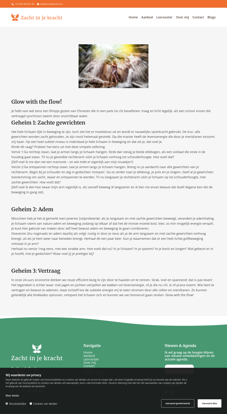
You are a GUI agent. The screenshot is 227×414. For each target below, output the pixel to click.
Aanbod (147, 17)
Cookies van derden (43, 403)
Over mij (182, 17)
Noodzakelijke (16, 403)
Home (133, 17)
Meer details (12, 395)
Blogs (211, 17)
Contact (198, 17)
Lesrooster (164, 17)
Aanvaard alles (209, 403)
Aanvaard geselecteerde (178, 403)
